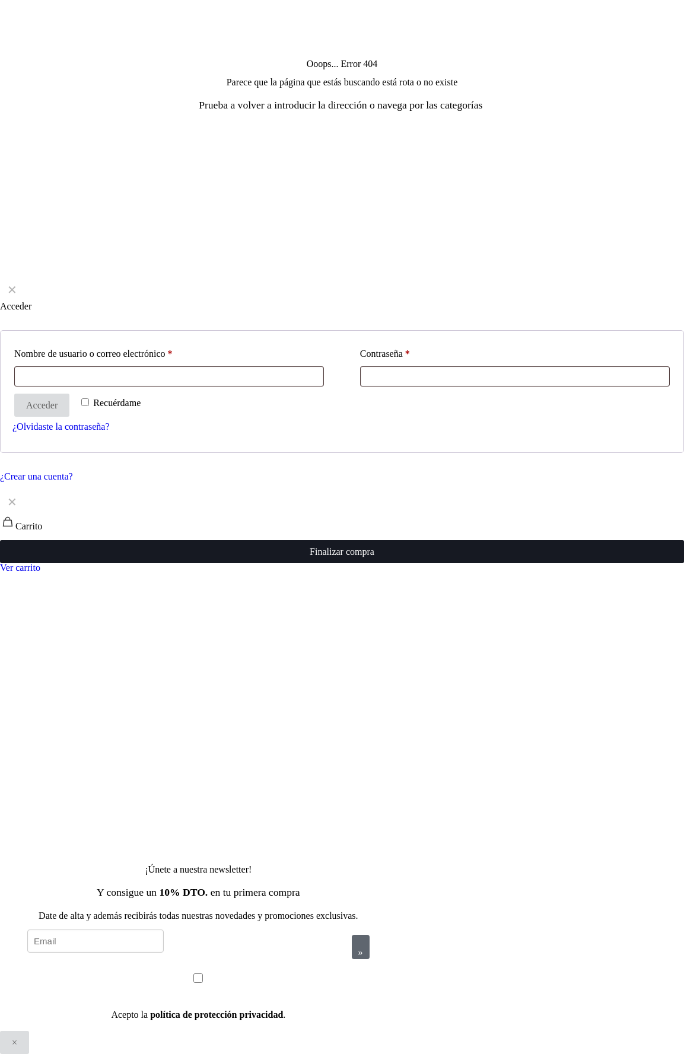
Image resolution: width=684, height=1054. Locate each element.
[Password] (515, 376)
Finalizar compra (342, 552)
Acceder (42, 405)
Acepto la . (198, 1015)
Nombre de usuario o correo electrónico (93, 354)
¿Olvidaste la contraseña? (60, 426)
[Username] (169, 376)
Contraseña (385, 354)
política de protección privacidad (216, 1015)
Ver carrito (20, 568)
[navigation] (342, 531)
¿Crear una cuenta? (36, 476)
